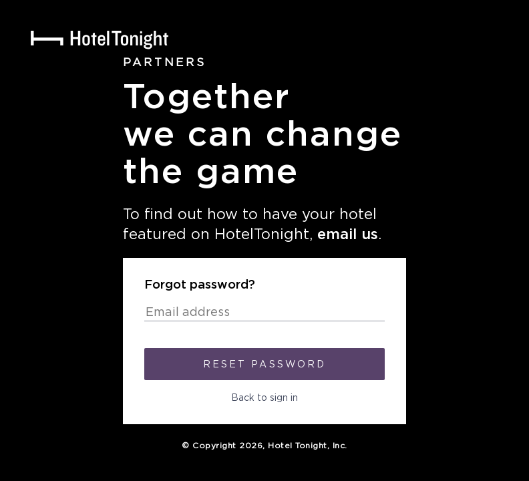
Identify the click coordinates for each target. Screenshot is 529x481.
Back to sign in (264, 398)
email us (347, 234)
